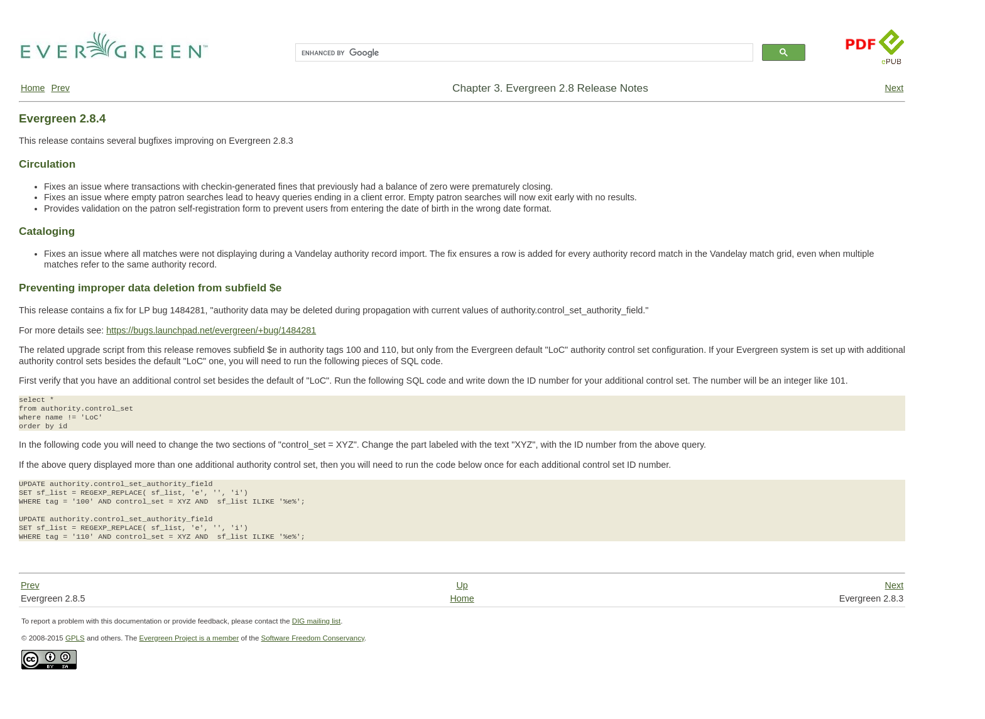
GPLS (75, 638)
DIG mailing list (316, 621)
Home (33, 88)
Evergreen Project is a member (189, 638)
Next (894, 88)
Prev (60, 88)
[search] (523, 52)
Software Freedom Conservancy (312, 638)
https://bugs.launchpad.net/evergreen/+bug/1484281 (211, 330)
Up (461, 585)
